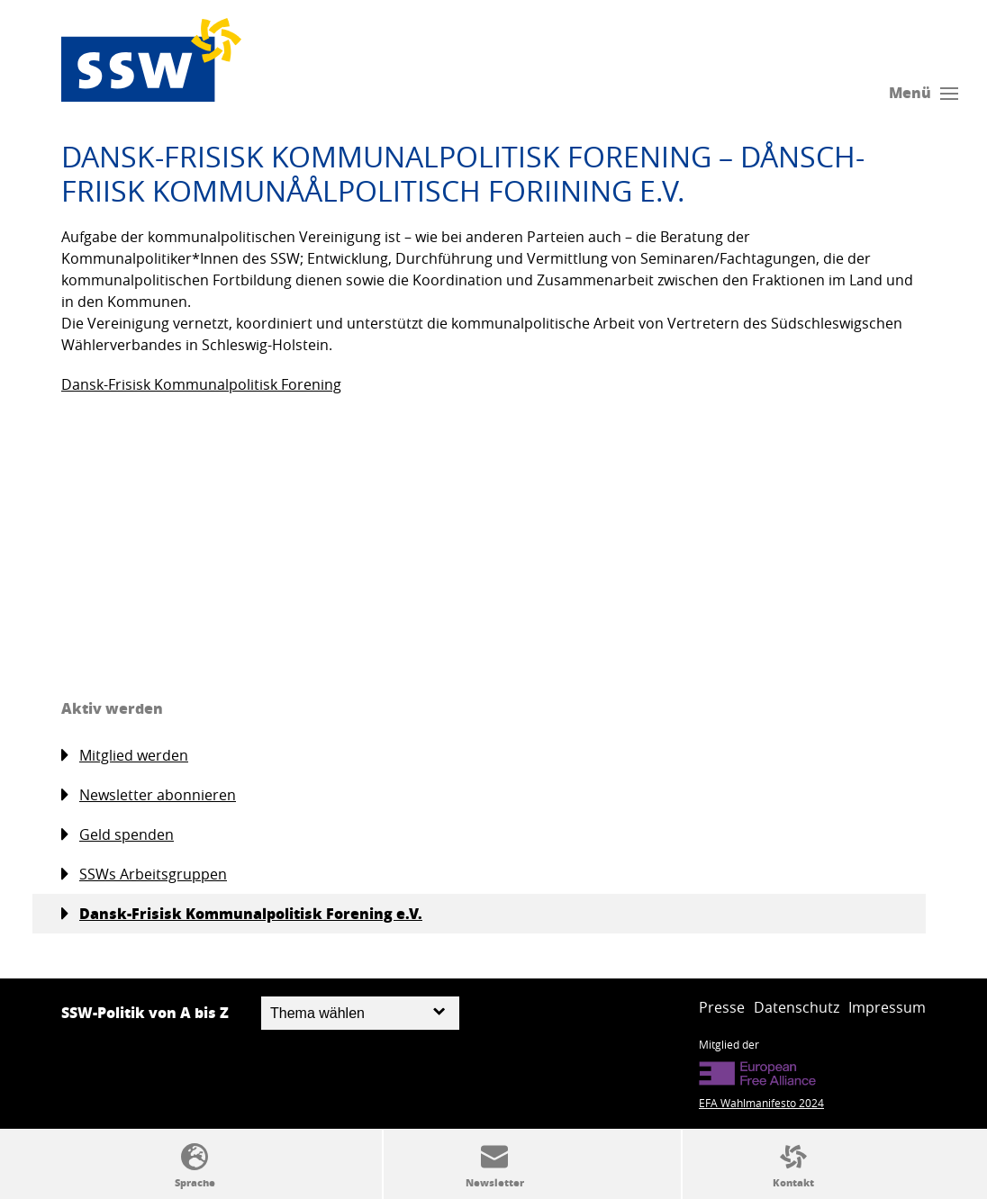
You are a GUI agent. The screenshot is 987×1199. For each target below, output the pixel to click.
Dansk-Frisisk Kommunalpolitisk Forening (201, 384)
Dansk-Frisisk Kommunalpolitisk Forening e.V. (241, 913)
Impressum (887, 1007)
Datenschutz (796, 1007)
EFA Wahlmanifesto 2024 (761, 1102)
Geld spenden (117, 835)
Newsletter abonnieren (148, 795)
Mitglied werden (124, 755)
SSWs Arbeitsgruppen (144, 874)
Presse (722, 1007)
